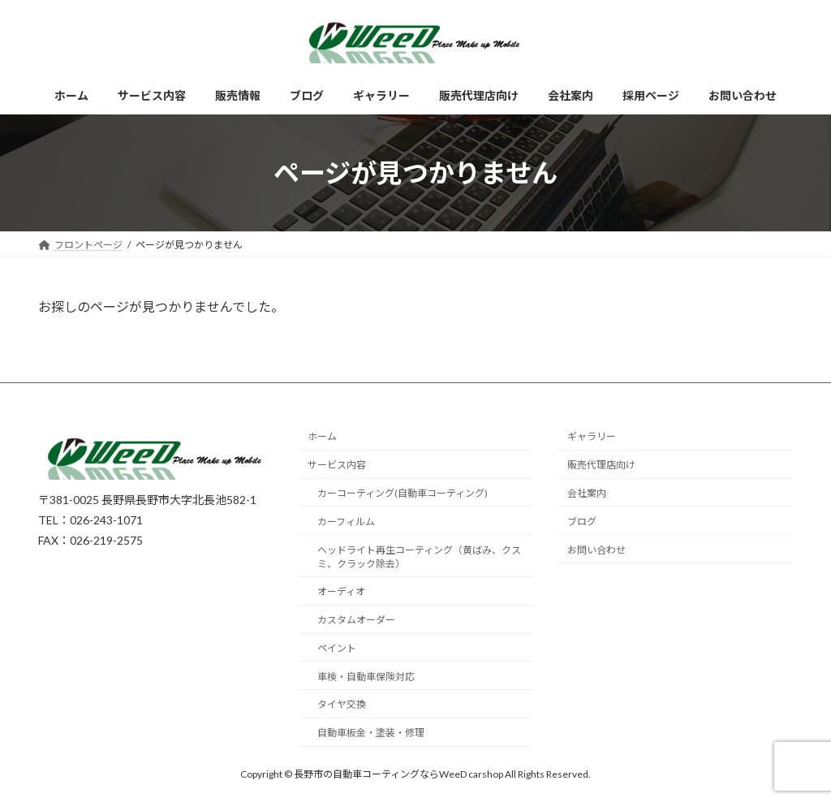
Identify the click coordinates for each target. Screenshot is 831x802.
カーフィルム (346, 521)
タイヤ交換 (341, 705)
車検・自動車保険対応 (366, 676)
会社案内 (586, 493)
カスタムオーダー (356, 620)
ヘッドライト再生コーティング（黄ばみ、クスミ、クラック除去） (419, 557)
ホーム (322, 437)
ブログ (581, 521)
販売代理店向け (601, 465)
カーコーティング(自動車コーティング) (402, 493)
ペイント (336, 648)
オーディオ (341, 592)
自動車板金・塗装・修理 (370, 733)
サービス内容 (337, 465)
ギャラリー (591, 437)
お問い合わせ (596, 550)
